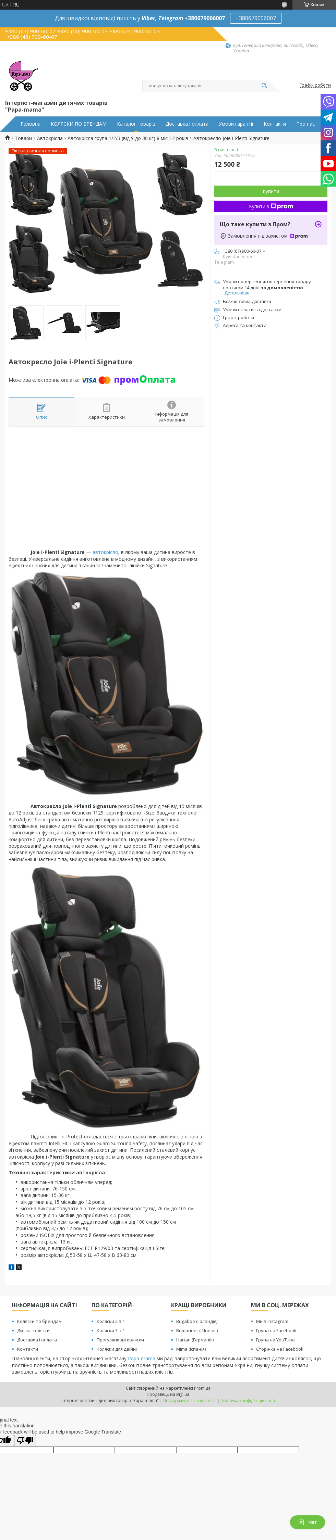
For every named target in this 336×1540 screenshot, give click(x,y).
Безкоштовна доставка (247, 301)
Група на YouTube (275, 1340)
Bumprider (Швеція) (197, 1330)
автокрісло (105, 552)
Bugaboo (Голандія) (196, 1321)
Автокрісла (50, 138)
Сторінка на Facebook (279, 1349)
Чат (307, 1522)
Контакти (275, 124)
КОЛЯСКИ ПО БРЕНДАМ (79, 124)
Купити (271, 191)
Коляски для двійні (117, 1349)
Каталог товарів (136, 124)
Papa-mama (141, 1358)
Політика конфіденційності (247, 1400)
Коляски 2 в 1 (111, 1321)
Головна (30, 124)
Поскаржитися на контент (189, 1400)
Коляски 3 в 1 (111, 1330)
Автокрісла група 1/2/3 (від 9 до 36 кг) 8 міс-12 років (128, 138)
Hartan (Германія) (195, 1340)
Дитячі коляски (33, 1330)
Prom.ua (202, 1388)
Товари (23, 138)
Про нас (305, 124)
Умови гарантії (236, 124)
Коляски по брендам (39, 1321)
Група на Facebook (276, 1330)
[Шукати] (264, 86)
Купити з (271, 206)
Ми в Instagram (272, 1321)
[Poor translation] (25, 1440)
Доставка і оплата (187, 124)
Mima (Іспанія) (191, 1349)
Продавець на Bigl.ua (168, 1394)
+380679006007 (256, 18)
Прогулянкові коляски (120, 1340)
